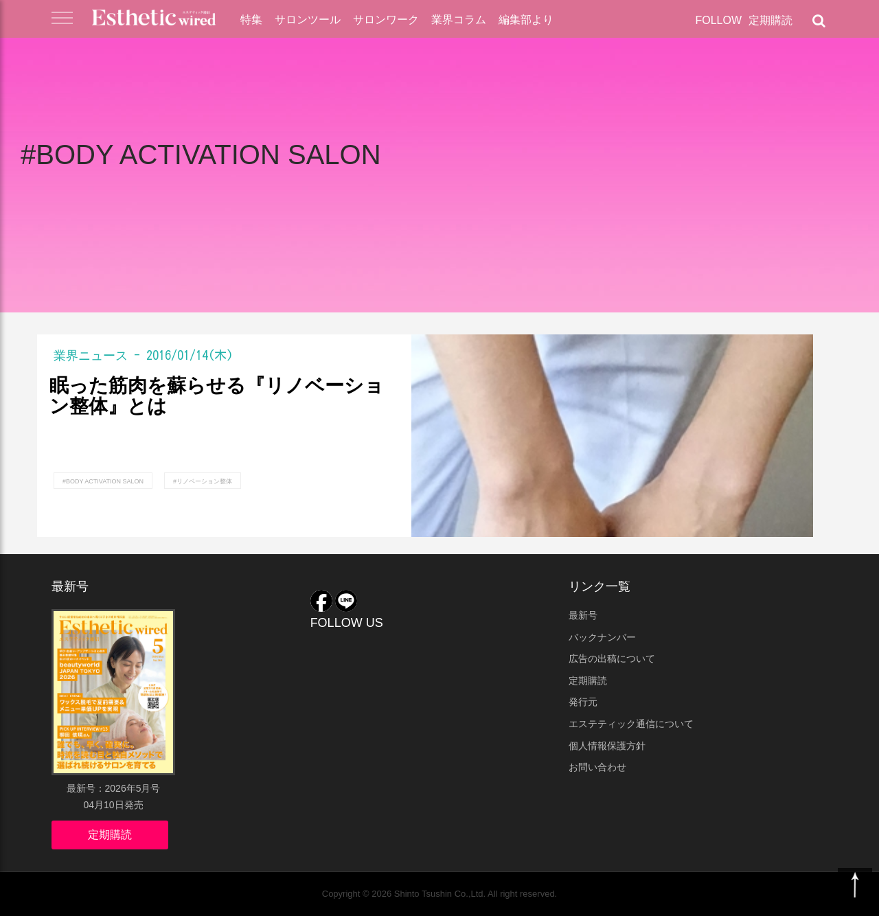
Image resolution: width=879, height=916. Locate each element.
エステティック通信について (631, 723)
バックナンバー (602, 637)
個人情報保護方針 (607, 745)
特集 (251, 19)
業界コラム (458, 19)
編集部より (526, 19)
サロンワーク (386, 19)
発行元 (583, 701)
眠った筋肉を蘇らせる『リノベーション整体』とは (216, 396)
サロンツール (308, 19)
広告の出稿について (612, 658)
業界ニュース (91, 355)
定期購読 (770, 20)
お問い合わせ (597, 767)
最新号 (583, 615)
